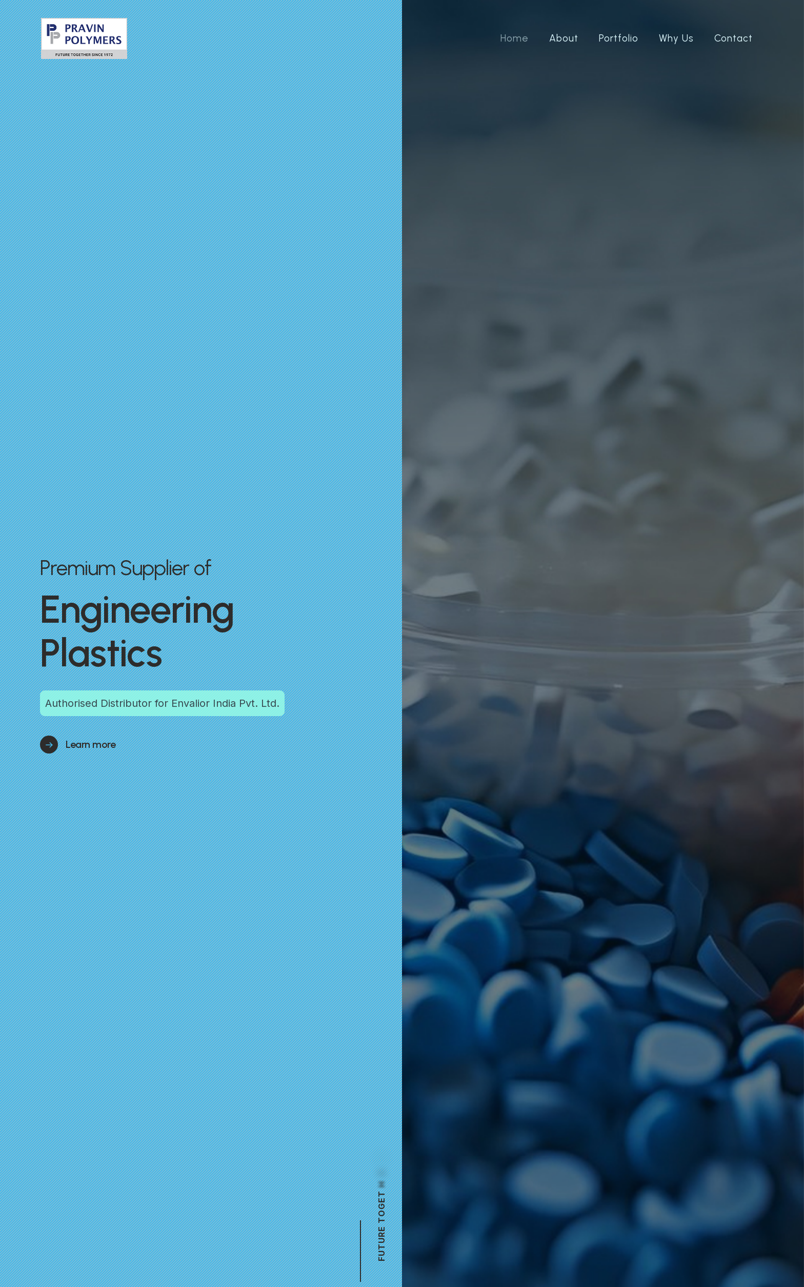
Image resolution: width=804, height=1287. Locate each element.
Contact (733, 38)
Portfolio (618, 38)
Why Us (676, 38)
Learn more (90, 744)
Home (514, 38)
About (563, 38)
